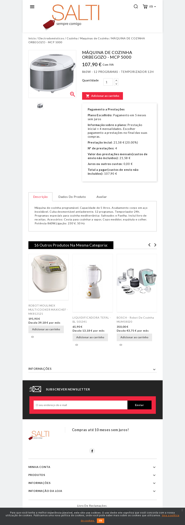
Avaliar (101, 196)
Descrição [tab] (40, 196)
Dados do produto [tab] (72, 196)
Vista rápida (32, 336)
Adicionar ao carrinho (102, 96)
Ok (100, 520)
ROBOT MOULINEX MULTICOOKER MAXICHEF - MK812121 (48, 309)
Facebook (92, 451)
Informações (40, 368)
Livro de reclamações (92, 505)
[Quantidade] (108, 82)
